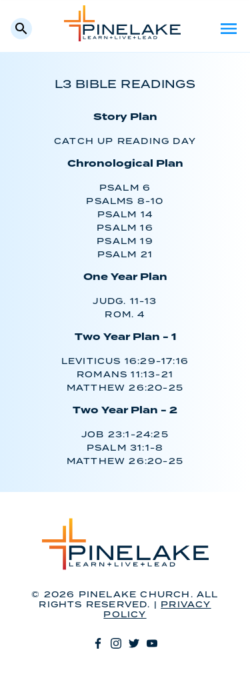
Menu (228, 28)
